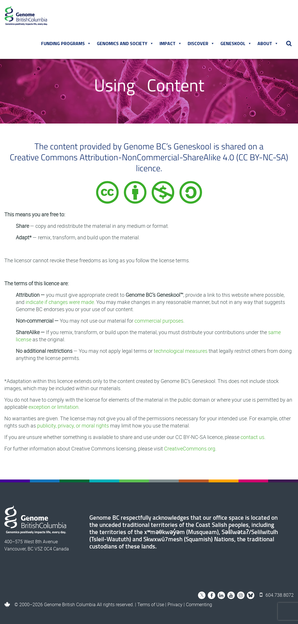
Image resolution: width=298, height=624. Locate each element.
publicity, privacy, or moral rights (73, 425)
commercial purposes (158, 320)
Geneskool (236, 43)
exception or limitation (53, 406)
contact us (252, 437)
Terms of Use (150, 604)
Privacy (175, 604)
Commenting (199, 604)
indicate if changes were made (60, 301)
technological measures (180, 350)
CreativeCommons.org (189, 448)
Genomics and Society (125, 43)
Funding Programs (66, 43)
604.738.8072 (277, 595)
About (267, 43)
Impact (170, 43)
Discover (201, 43)
